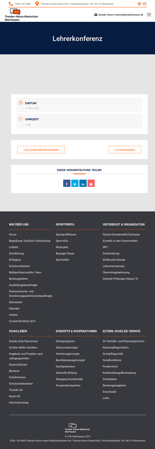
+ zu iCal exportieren (125, 149)
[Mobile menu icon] (149, 14)
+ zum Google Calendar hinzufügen (41, 149)
